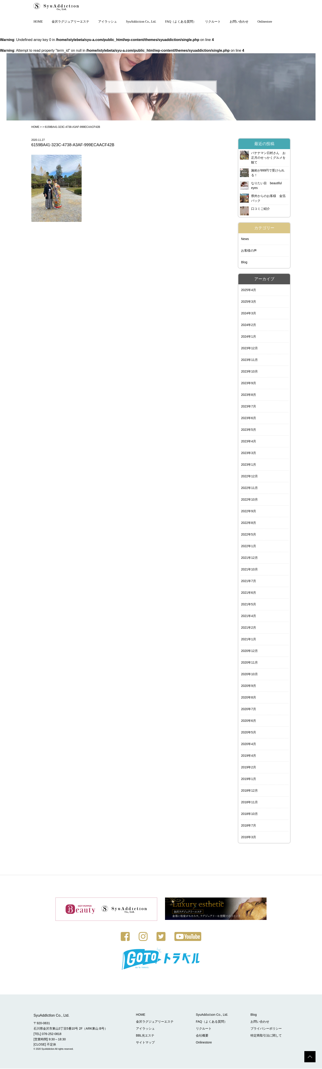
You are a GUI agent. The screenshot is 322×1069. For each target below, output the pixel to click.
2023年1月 (248, 465)
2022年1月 (248, 546)
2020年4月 (248, 744)
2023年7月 (248, 407)
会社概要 (202, 1036)
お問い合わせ (239, 22)
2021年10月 (249, 570)
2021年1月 (248, 639)
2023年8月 (248, 395)
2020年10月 (249, 674)
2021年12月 (249, 558)
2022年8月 (248, 523)
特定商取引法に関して (266, 1036)
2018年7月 (248, 826)
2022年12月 (249, 476)
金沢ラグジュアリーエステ (70, 22)
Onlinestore (264, 22)
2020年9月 (248, 686)
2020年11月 (249, 663)
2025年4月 (248, 290)
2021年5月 (248, 604)
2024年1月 (248, 337)
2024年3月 (248, 313)
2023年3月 (248, 453)
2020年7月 (248, 709)
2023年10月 (249, 372)
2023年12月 (249, 348)
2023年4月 (248, 441)
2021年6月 (248, 593)
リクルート (213, 22)
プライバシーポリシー (266, 1029)
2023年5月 (248, 430)
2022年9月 (248, 511)
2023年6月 (248, 418)
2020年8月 (248, 698)
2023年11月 (249, 360)
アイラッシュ (107, 22)
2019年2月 (248, 767)
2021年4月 (248, 616)
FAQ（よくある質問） (180, 22)
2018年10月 (249, 814)
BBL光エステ (145, 1036)
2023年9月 (248, 383)
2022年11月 (249, 488)
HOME (38, 22)
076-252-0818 (51, 1034)
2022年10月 (249, 500)
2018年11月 (249, 802)
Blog (244, 262)
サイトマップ (145, 1043)
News (245, 239)
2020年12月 (249, 651)
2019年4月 (248, 756)
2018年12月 (249, 791)
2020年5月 (248, 733)
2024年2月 (248, 325)
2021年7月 (248, 581)
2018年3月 (248, 837)
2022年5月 (248, 535)
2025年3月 (248, 302)
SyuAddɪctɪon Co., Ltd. (141, 22)
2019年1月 (248, 779)
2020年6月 (248, 721)
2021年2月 (248, 628)
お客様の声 (249, 251)
